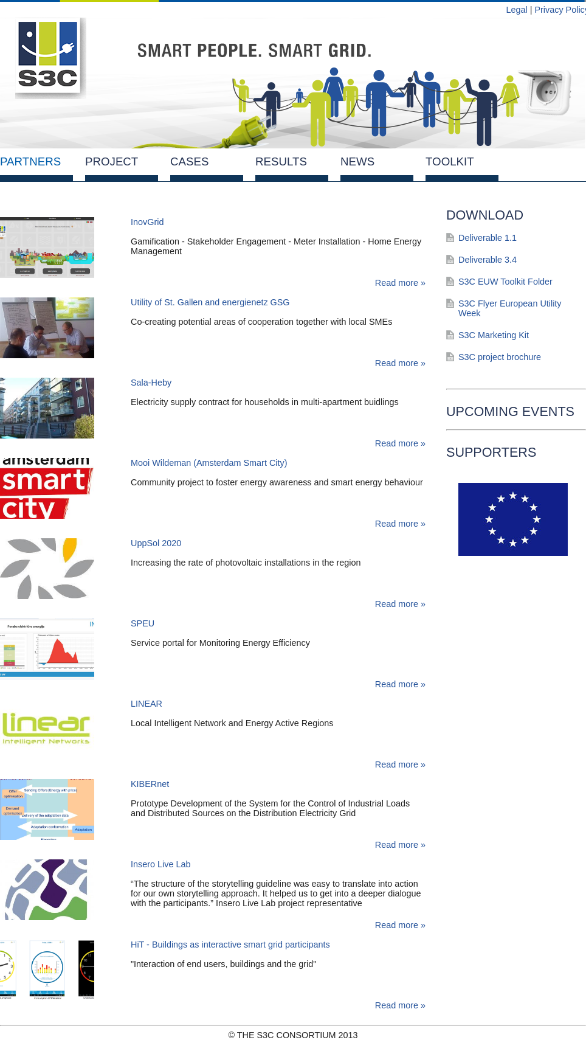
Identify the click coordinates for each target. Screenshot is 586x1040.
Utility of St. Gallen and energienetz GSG (210, 302)
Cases (189, 161)
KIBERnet (150, 784)
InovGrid (147, 222)
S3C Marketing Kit (493, 335)
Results (281, 161)
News (357, 161)
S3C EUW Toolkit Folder (505, 281)
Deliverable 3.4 (487, 260)
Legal (516, 10)
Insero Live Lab (160, 864)
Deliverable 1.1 (487, 238)
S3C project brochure (499, 357)
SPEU (142, 623)
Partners (30, 161)
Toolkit (450, 161)
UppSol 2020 (156, 543)
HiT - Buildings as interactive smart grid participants (230, 944)
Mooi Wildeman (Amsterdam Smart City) (209, 463)
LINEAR (146, 704)
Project (111, 161)
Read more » (400, 283)
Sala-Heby (151, 382)
